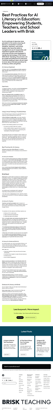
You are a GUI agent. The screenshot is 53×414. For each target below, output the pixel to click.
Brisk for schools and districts (8, 261)
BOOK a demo (40, 3)
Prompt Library (29, 393)
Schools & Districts (47, 386)
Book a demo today (6, 290)
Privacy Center (21, 385)
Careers (20, 392)
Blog (28, 387)
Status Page (21, 390)
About (20, 376)
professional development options (11, 226)
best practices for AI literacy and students (18, 158)
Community (29, 385)
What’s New (21, 381)
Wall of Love (29, 389)
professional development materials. (19, 103)
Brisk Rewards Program (29, 391)
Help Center (21, 388)
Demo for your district (30, 317)
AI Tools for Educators (37, 377)
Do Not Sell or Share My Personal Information (41, 409)
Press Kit (28, 383)
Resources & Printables (29, 380)
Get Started (48, 3)
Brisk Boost (4, 176)
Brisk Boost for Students (37, 389)
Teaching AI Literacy (30, 395)
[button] (14, 4)
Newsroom (21, 383)
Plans (20, 378)
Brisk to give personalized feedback (13, 234)
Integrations (21, 379)
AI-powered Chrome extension (11, 74)
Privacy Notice (31, 409)
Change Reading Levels (38, 383)
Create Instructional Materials (38, 386)
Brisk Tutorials (29, 382)
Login (35, 3)
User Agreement (25, 409)
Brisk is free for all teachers (11, 95)
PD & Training (29, 377)
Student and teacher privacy (8, 274)
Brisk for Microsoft (38, 391)
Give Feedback (38, 379)
